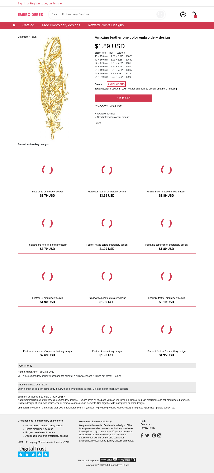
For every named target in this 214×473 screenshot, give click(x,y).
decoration (106, 88)
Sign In (22, 3)
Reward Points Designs (106, 25)
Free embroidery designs (61, 25)
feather (131, 88)
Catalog (28, 25)
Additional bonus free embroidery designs (47, 436)
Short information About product (113, 117)
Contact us (145, 424)
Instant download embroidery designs (45, 425)
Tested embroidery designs (39, 429)
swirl (124, 88)
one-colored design (146, 88)
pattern (117, 88)
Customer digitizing (152, 31)
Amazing (172, 88)
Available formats (106, 113)
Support (125, 31)
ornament (162, 88)
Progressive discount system (40, 432)
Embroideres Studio (119, 465)
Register (35, 3)
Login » (61, 396)
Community (183, 31)
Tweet (98, 123)
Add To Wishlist (108, 106)
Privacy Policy (147, 428)
